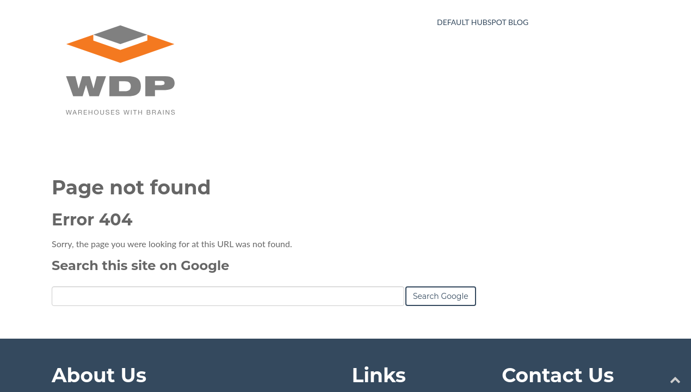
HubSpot (173, 358)
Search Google (440, 156)
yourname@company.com (564, 261)
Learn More (74, 312)
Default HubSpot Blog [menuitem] (482, 22)
